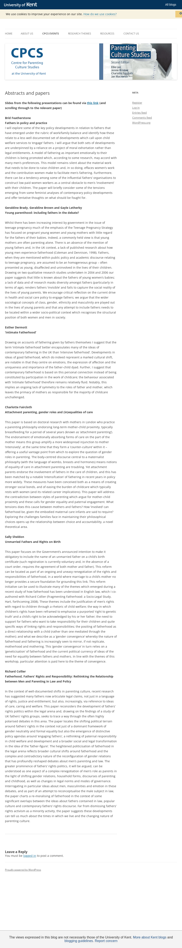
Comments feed (142, 117)
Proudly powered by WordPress (23, 870)
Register (137, 103)
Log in (136, 107)
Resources (107, 33)
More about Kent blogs (149, 937)
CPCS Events (50, 33)
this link (93, 103)
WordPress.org (141, 122)
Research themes (79, 33)
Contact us (131, 33)
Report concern (106, 941)
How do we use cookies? (100, 14)
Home (8, 33)
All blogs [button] (170, 4)
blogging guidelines (79, 941)
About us (27, 33)
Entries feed (139, 112)
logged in (29, 856)
